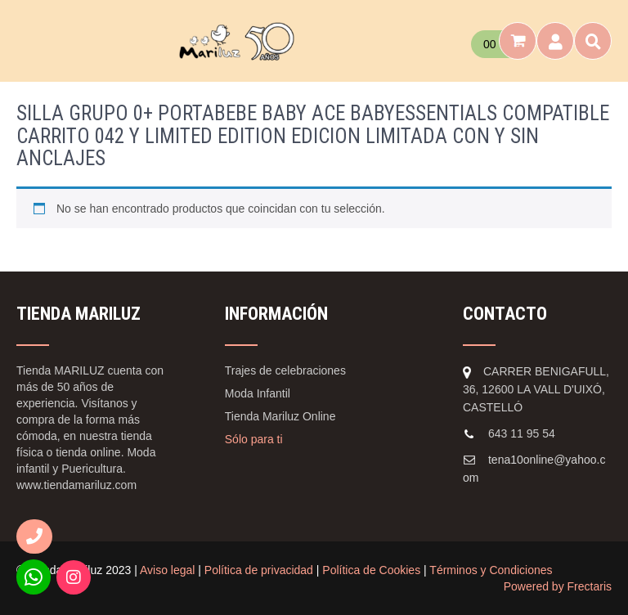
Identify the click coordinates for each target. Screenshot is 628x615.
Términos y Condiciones (490, 570)
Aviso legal (167, 570)
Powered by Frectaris (558, 586)
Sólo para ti (254, 439)
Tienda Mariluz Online (280, 416)
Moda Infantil (257, 393)
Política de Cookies (371, 570)
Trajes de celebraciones (285, 370)
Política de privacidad (258, 570)
